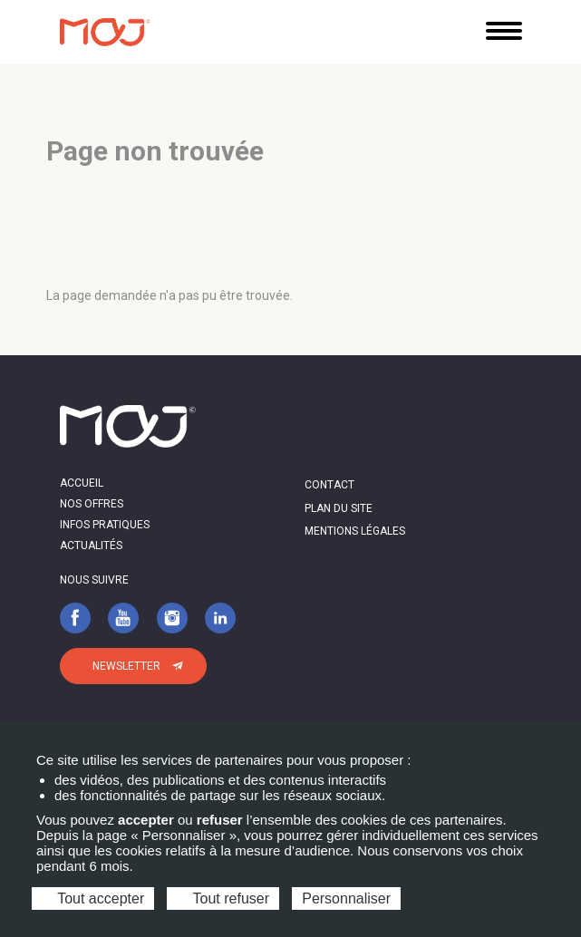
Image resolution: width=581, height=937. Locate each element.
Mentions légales (355, 531)
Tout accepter (93, 898)
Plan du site (339, 508)
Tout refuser (223, 898)
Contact (329, 484)
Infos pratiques (105, 524)
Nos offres (91, 503)
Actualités (91, 545)
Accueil (81, 483)
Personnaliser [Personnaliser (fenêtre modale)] (346, 898)
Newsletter (126, 666)
